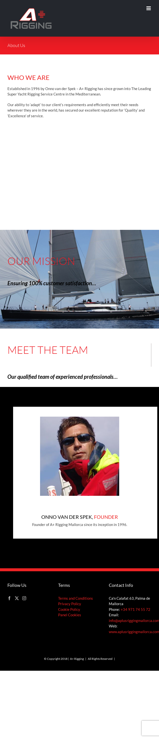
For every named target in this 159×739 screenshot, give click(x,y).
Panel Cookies (69, 615)
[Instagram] (24, 598)
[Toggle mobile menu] (149, 8)
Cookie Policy (69, 609)
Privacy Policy (69, 603)
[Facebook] (9, 598)
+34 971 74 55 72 (135, 609)
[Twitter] (17, 598)
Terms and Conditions (75, 598)
